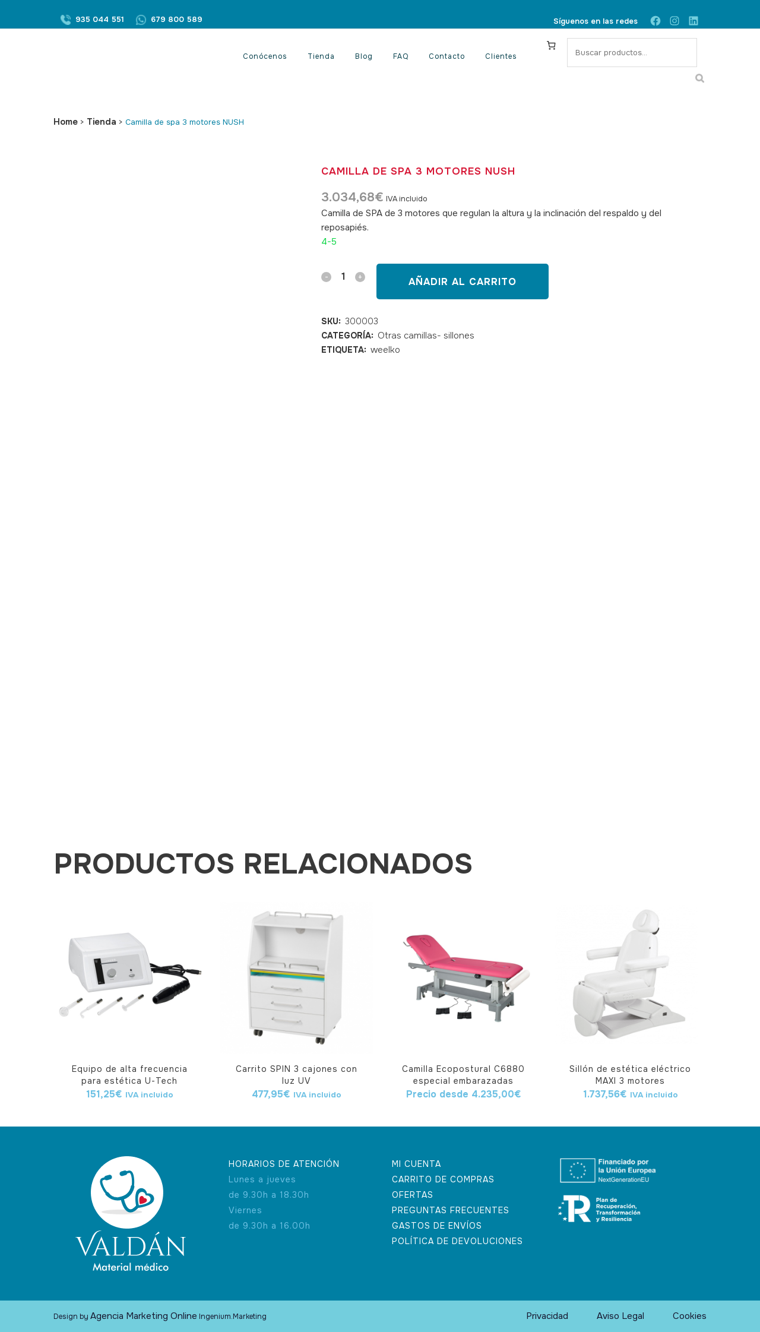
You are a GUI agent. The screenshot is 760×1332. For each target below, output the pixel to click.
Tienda (101, 122)
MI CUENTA (416, 1164)
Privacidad (547, 1316)
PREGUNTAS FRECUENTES (450, 1210)
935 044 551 (99, 21)
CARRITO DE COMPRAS (443, 1179)
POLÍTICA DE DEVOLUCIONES (457, 1241)
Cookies (690, 1316)
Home (65, 122)
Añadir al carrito (462, 282)
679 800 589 (176, 21)
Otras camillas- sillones (426, 335)
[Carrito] (551, 45)
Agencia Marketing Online (143, 1316)
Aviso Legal (620, 1316)
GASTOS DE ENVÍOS (437, 1225)
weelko (385, 350)
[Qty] (343, 276)
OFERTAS (412, 1194)
